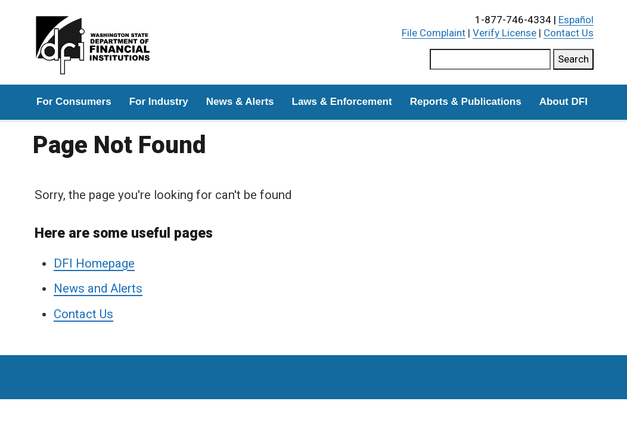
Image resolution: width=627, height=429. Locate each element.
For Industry (158, 101)
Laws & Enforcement (342, 101)
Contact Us (569, 33)
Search (573, 59)
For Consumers (73, 101)
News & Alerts (240, 101)
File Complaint (433, 33)
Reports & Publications (466, 101)
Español (576, 20)
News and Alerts (98, 288)
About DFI (563, 101)
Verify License (504, 33)
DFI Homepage (94, 263)
